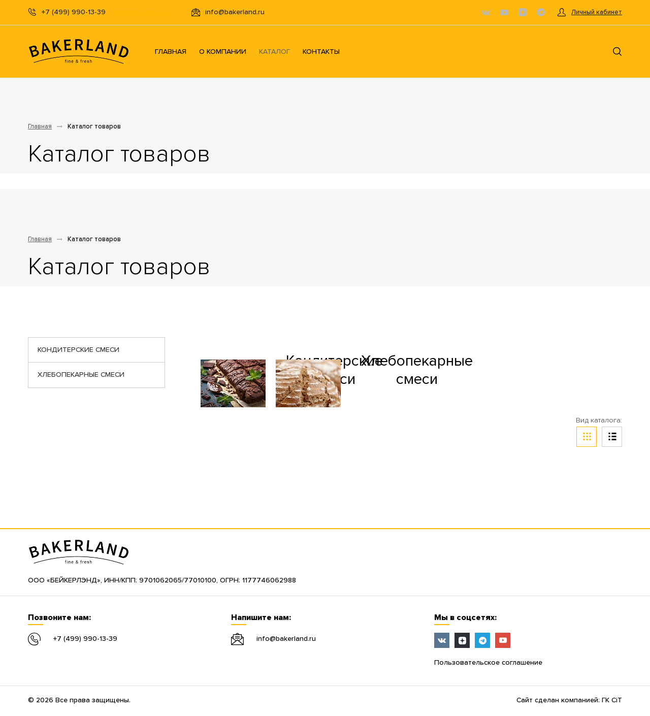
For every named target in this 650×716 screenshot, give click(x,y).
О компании (222, 51)
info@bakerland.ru (286, 638)
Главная (170, 51)
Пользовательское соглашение (488, 662)
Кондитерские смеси (78, 349)
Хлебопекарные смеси (81, 374)
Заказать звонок (141, 12)
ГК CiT (612, 700)
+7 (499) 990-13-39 (85, 638)
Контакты (321, 51)
